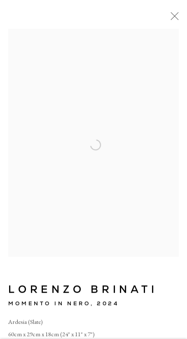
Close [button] (172, 18)
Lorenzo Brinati (82, 289)
